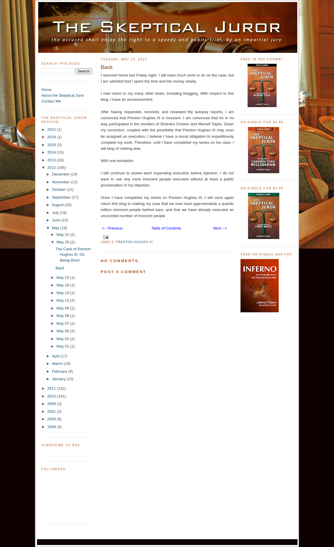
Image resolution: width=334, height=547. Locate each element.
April (56, 356)
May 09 (63, 308)
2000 (52, 419)
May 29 (63, 242)
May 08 (63, 315)
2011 (52, 388)
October (59, 189)
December (61, 174)
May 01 (63, 346)
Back (60, 268)
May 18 (63, 285)
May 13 (63, 300)
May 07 (63, 323)
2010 (52, 396)
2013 (52, 160)
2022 (52, 129)
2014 (52, 152)
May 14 (63, 293)
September (62, 197)
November (61, 182)
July (56, 212)
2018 (52, 145)
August (58, 205)
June (56, 220)
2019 (52, 137)
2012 (52, 167)
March (58, 363)
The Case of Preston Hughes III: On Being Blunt (73, 255)
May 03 (63, 339)
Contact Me (51, 101)
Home (46, 89)
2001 (52, 411)
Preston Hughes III (134, 242)
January (59, 379)
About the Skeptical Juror (62, 95)
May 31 (63, 234)
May (56, 228)
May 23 (63, 277)
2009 (52, 404)
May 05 (63, 331)
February (60, 371)
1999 (52, 427)
